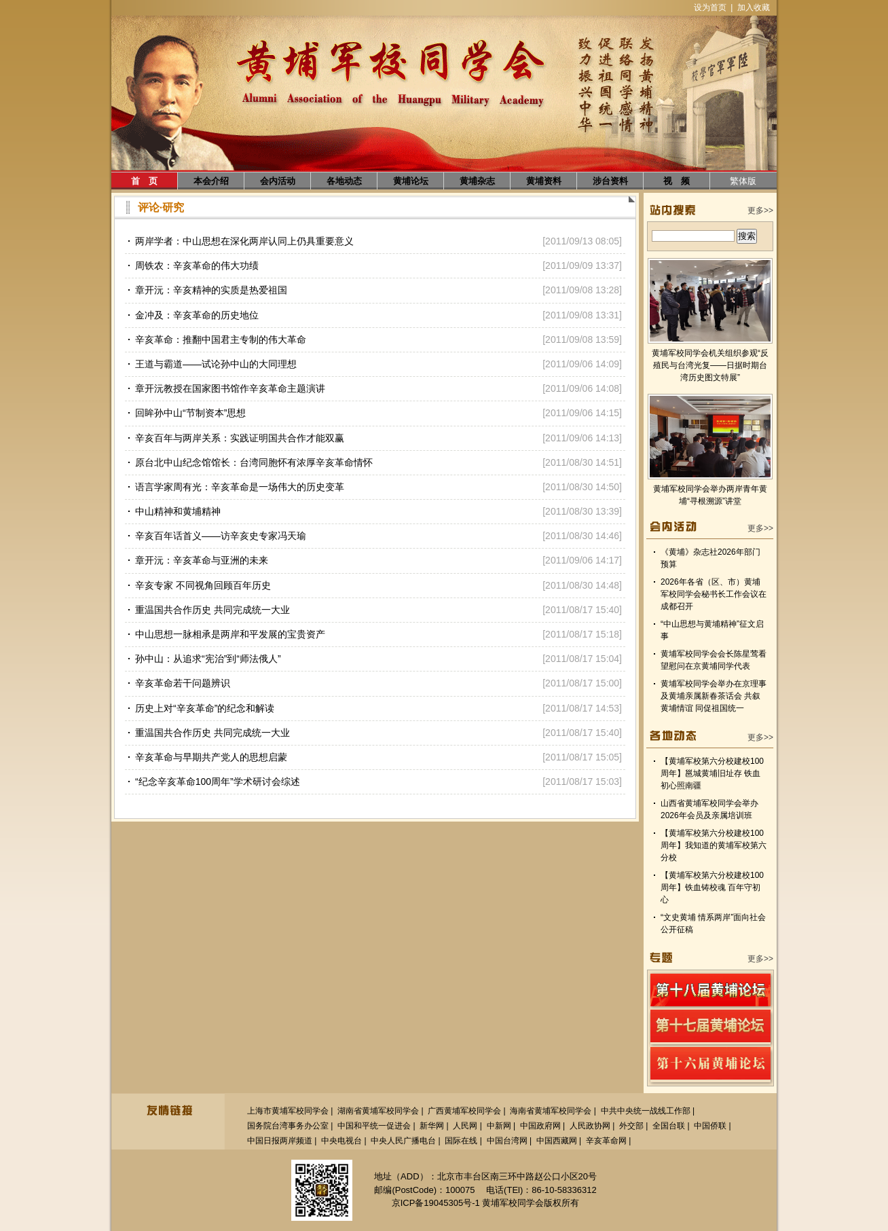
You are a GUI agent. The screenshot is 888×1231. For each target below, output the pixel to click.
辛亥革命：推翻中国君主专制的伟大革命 (220, 339)
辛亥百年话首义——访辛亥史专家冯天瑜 (220, 535)
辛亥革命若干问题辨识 (182, 683)
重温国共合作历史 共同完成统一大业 (212, 609)
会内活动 (277, 181)
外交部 (631, 1126)
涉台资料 (610, 181)
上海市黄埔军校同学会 (288, 1111)
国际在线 (461, 1140)
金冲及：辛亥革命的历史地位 (197, 315)
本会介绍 (211, 181)
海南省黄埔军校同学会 (550, 1111)
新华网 (432, 1126)
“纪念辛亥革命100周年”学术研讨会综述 (217, 781)
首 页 (144, 181)
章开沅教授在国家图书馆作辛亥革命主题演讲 (230, 388)
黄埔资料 (543, 181)
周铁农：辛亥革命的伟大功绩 (197, 265)
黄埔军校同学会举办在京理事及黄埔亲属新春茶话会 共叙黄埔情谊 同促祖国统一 (713, 696)
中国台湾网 (507, 1140)
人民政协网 (590, 1126)
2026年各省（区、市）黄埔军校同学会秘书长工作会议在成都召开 (713, 594)
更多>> (760, 210)
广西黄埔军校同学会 (464, 1111)
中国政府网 (540, 1126)
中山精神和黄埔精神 (178, 511)
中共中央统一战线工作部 (645, 1111)
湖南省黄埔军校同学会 (378, 1111)
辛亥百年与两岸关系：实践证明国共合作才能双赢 (239, 438)
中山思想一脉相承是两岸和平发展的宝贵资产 (230, 634)
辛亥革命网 (606, 1140)
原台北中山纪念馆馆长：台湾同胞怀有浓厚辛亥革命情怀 (254, 462)
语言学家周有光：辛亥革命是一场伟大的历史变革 (239, 486)
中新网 (499, 1126)
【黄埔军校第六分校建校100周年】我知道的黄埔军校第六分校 (713, 845)
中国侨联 (710, 1126)
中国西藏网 (556, 1140)
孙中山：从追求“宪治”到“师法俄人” (208, 658)
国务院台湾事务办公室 (288, 1126)
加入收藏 (753, 7)
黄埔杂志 (477, 181)
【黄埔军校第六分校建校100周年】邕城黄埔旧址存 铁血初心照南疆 (712, 773)
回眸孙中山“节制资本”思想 (190, 412)
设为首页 (710, 7)
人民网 (465, 1126)
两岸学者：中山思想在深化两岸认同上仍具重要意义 (244, 241)
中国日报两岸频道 (279, 1140)
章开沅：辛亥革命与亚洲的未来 (201, 560)
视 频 (676, 181)
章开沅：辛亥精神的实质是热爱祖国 (211, 289)
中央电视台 (341, 1140)
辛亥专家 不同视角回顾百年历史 (203, 585)
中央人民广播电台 (403, 1140)
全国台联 (668, 1126)
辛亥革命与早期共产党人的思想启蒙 (211, 757)
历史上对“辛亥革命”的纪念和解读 (204, 708)
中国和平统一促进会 (374, 1126)
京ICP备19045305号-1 (436, 1203)
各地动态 (344, 181)
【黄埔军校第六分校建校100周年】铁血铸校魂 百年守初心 (712, 887)
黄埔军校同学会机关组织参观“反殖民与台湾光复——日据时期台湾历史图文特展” (710, 365)
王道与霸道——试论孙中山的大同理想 (216, 364)
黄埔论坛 (410, 181)
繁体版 (743, 181)
